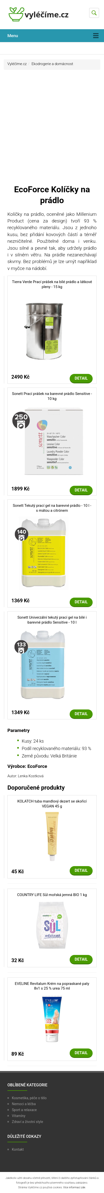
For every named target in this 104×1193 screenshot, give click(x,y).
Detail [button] (81, 378)
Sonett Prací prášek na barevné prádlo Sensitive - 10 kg (52, 396)
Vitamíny (18, 1116)
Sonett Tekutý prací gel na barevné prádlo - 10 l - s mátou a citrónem (52, 508)
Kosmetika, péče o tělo (29, 1098)
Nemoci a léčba (24, 1104)
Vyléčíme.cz (17, 64)
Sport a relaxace (24, 1110)
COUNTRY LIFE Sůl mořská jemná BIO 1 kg (52, 895)
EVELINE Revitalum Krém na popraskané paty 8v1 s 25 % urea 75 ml (52, 986)
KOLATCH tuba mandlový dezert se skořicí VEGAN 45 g (52, 803)
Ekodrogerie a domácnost (52, 64)
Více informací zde (74, 1187)
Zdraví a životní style (27, 1122)
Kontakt (18, 1149)
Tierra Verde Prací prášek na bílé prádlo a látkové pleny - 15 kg (52, 284)
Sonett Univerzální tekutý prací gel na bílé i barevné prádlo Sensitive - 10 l (51, 620)
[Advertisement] (52, 129)
